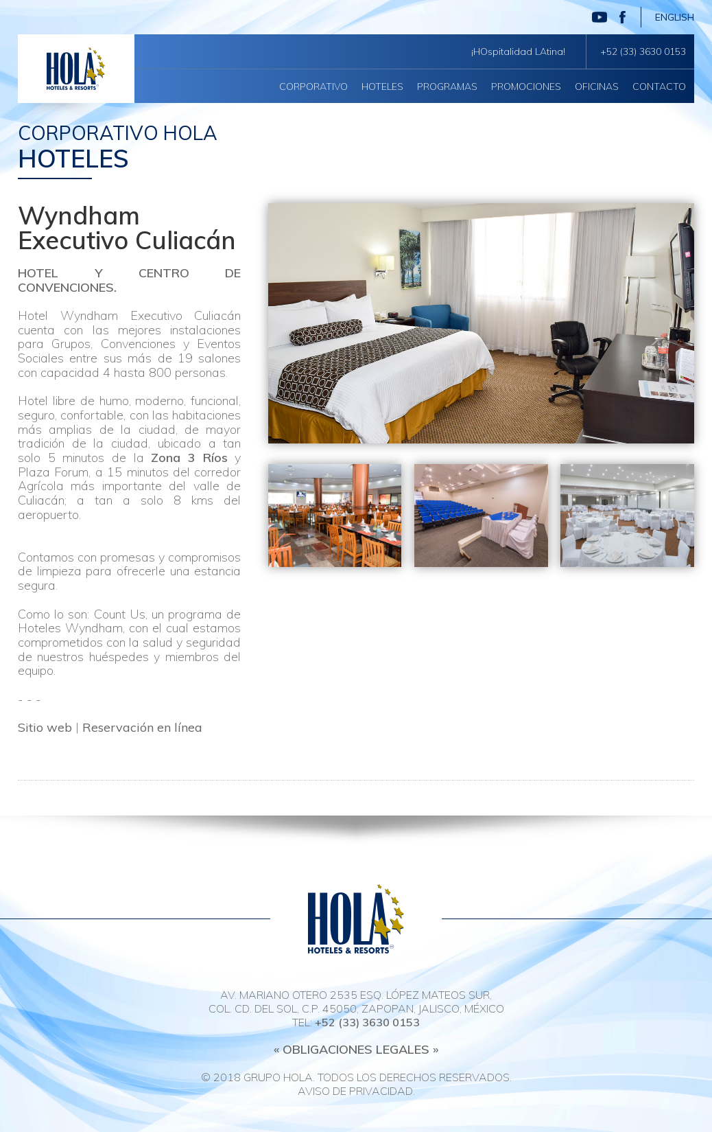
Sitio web (45, 727)
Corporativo (313, 86)
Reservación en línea (142, 727)
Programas (447, 86)
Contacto (659, 86)
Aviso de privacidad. (356, 1091)
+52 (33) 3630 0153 (643, 51)
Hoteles (382, 86)
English (674, 17)
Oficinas (597, 86)
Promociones (526, 86)
